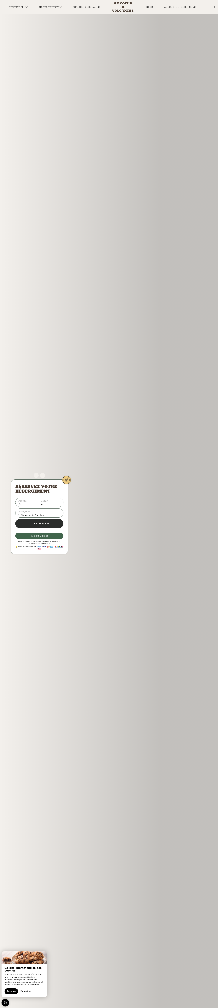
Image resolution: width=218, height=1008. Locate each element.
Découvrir (18, 7)
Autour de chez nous (180, 6)
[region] (24, 974)
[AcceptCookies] (5, 1002)
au (42, 504)
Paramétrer (25, 991)
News (149, 6)
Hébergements (50, 7)
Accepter (11, 991)
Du (19, 504)
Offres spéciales (86, 6)
